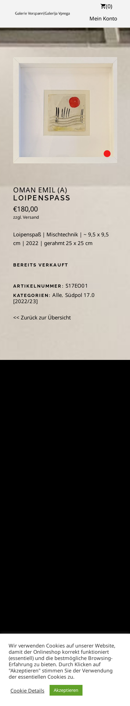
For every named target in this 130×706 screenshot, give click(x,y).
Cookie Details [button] (27, 690)
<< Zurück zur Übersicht (42, 317)
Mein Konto (103, 18)
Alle (57, 294)
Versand (31, 217)
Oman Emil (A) (40, 190)
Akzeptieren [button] (66, 690)
